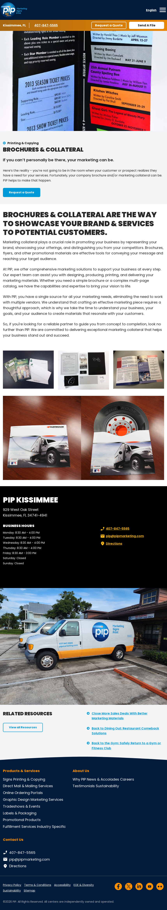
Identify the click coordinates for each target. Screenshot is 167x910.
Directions (111, 543)
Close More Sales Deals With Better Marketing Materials (120, 716)
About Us (81, 771)
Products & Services (21, 771)
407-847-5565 (46, 25)
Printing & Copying (23, 143)
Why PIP (79, 779)
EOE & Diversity (84, 885)
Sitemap (29, 891)
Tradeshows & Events (21, 806)
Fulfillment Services (19, 826)
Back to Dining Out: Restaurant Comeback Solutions (125, 731)
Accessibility (62, 885)
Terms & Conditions (37, 885)
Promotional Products (22, 819)
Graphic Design (16, 799)
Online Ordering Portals (23, 792)
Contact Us (13, 839)
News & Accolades (103, 779)
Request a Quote (109, 25)
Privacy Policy (12, 885)
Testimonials (84, 785)
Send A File (146, 25)
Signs (7, 779)
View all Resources (23, 727)
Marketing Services (47, 799)
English (151, 10)
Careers (127, 779)
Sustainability (107, 785)
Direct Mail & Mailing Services (28, 785)
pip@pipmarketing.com (122, 536)
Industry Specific (51, 826)
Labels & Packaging (19, 813)
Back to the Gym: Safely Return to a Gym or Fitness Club (126, 745)
